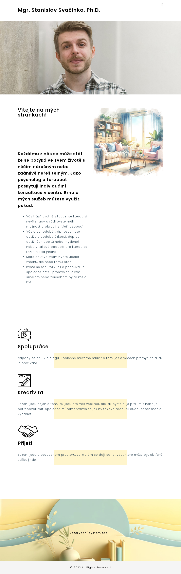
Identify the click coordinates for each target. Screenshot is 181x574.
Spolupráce (33, 346)
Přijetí (25, 443)
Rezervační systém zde (89, 533)
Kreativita (30, 392)
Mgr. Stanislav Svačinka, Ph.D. (59, 10)
